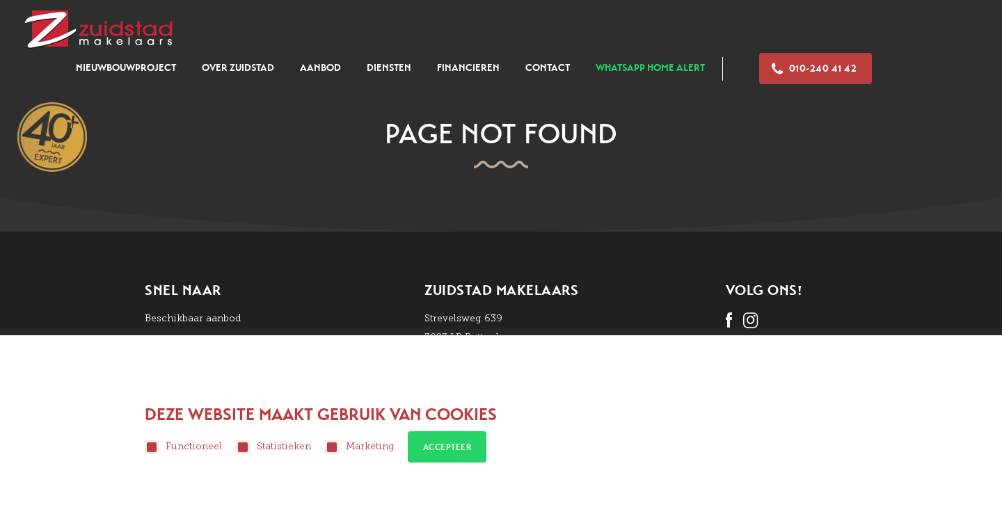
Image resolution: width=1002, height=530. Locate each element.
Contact (547, 68)
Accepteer (447, 447)
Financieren (468, 68)
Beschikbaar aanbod (193, 318)
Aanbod (320, 68)
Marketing (360, 447)
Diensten (389, 68)
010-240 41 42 (814, 68)
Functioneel (183, 447)
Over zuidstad (238, 68)
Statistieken (273, 447)
